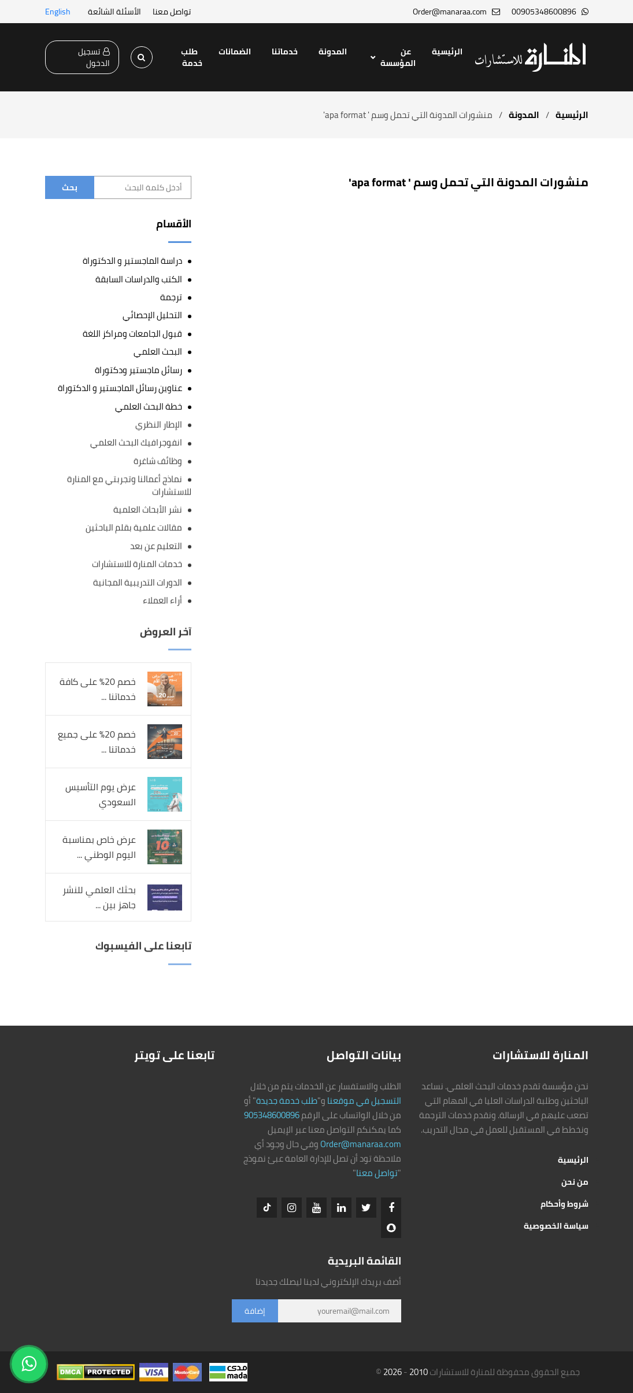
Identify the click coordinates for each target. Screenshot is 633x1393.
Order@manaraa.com (360, 1144)
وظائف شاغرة (158, 460)
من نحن (574, 1182)
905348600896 (271, 1115)
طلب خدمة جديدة (286, 1100)
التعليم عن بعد (156, 545)
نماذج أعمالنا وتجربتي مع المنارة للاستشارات (129, 485)
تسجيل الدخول (94, 57)
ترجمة (171, 297)
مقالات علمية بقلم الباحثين (134, 527)
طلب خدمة (191, 57)
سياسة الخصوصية (556, 1226)
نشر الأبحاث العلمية (147, 510)
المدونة (333, 51)
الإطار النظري (158, 424)
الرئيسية (447, 51)
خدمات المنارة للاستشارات (137, 564)
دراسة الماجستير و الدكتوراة (132, 260)
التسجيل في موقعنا (364, 1100)
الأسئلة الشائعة (114, 11)
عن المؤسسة (398, 57)
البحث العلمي (158, 351)
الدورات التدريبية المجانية (137, 582)
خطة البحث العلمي (148, 406)
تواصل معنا (172, 11)
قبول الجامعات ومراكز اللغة (132, 333)
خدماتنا (285, 51)
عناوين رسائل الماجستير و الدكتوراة (120, 387)
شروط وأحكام (564, 1204)
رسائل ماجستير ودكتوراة (138, 370)
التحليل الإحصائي (152, 315)
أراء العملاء (162, 600)
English (58, 11)
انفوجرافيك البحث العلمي (136, 442)
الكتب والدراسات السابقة (138, 279)
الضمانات (235, 51)
